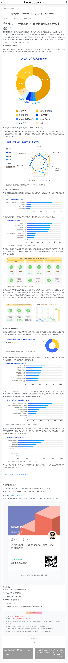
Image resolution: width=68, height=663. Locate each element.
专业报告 (11, 9)
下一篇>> (61, 657)
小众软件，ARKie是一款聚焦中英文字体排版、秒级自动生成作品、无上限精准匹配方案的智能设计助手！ (50, 652)
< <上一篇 (7, 654)
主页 (6, 9)
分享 (34, 644)
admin (6, 19)
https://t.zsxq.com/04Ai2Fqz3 (19, 474)
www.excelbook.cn (16, 495)
